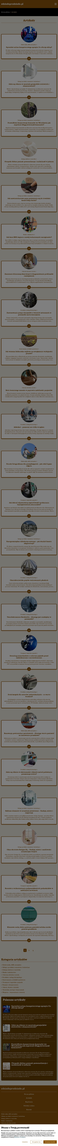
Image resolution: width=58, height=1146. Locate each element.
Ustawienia (25, 1142)
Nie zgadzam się (36, 1142)
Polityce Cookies (19, 1137)
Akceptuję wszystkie (50, 1142)
